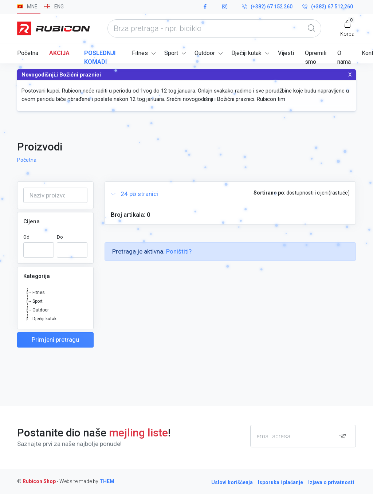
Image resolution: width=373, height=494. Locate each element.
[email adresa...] (303, 436)
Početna (27, 53)
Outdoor (205, 53)
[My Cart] (347, 28)
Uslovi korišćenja (232, 482)
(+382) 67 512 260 (327, 7)
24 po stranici (134, 194)
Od (26, 237)
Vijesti (286, 53)
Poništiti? (179, 251)
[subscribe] (344, 436)
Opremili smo (315, 56)
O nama (344, 56)
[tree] (55, 305)
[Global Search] (311, 28)
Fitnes (140, 53)
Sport (171, 53)
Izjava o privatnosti (331, 482)
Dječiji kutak (246, 53)
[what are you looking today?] (214, 28)
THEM (106, 481)
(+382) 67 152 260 (267, 7)
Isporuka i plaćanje (280, 482)
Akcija (59, 53)
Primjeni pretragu (55, 339)
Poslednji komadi (99, 56)
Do (60, 237)
